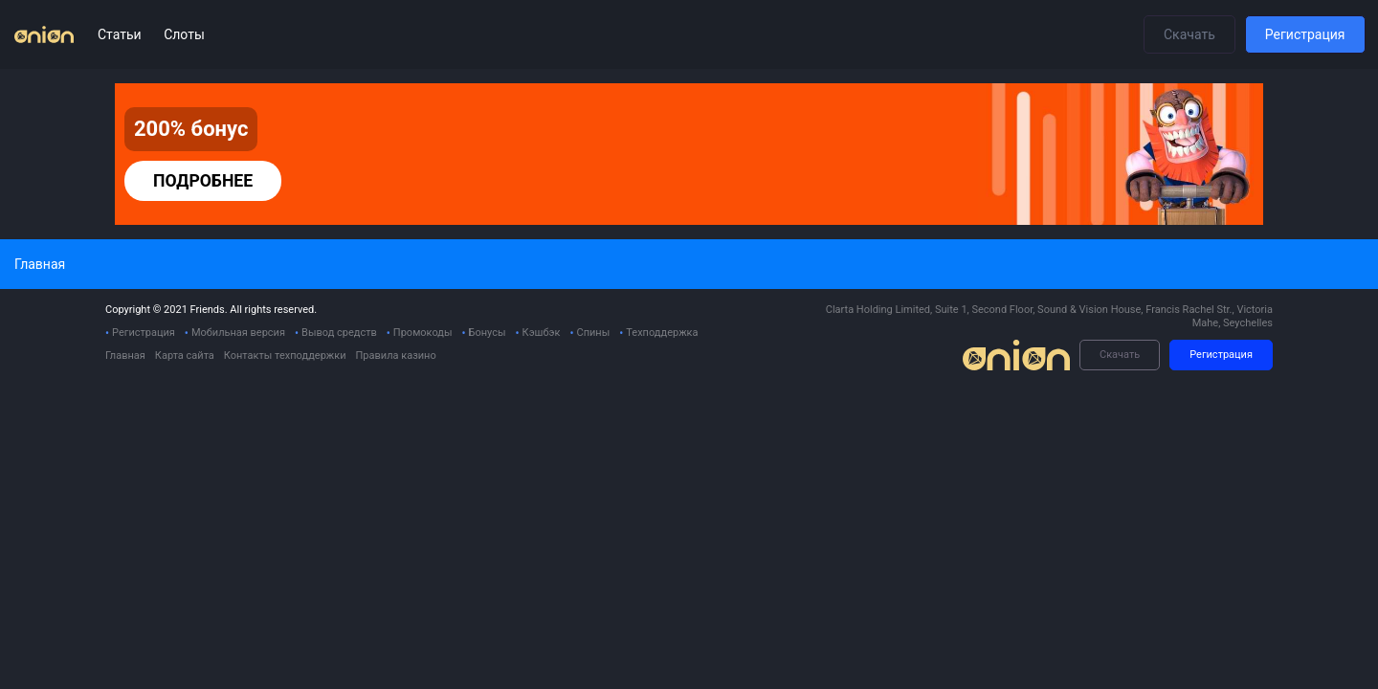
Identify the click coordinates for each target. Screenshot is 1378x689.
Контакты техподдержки (285, 355)
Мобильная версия (238, 332)
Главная (125, 355)
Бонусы (487, 332)
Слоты (184, 34)
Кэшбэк (541, 332)
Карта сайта (184, 355)
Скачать (1189, 34)
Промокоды (423, 332)
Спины (593, 332)
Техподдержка (662, 332)
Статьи (121, 34)
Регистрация (1305, 34)
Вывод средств (339, 332)
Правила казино (395, 355)
